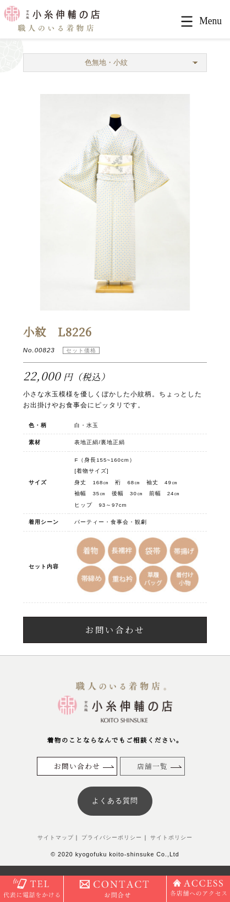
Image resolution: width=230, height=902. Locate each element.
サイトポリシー (171, 837)
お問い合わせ (115, 629)
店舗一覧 (152, 766)
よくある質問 (115, 800)
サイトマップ (55, 837)
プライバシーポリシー (111, 837)
